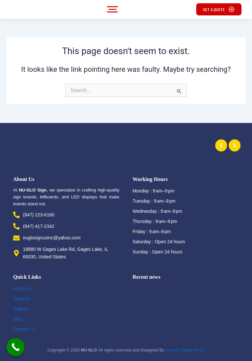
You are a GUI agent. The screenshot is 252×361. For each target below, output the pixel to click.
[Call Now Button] (16, 347)
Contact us (24, 329)
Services (22, 298)
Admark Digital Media (184, 347)
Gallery (20, 308)
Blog (17, 319)
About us (22, 288)
